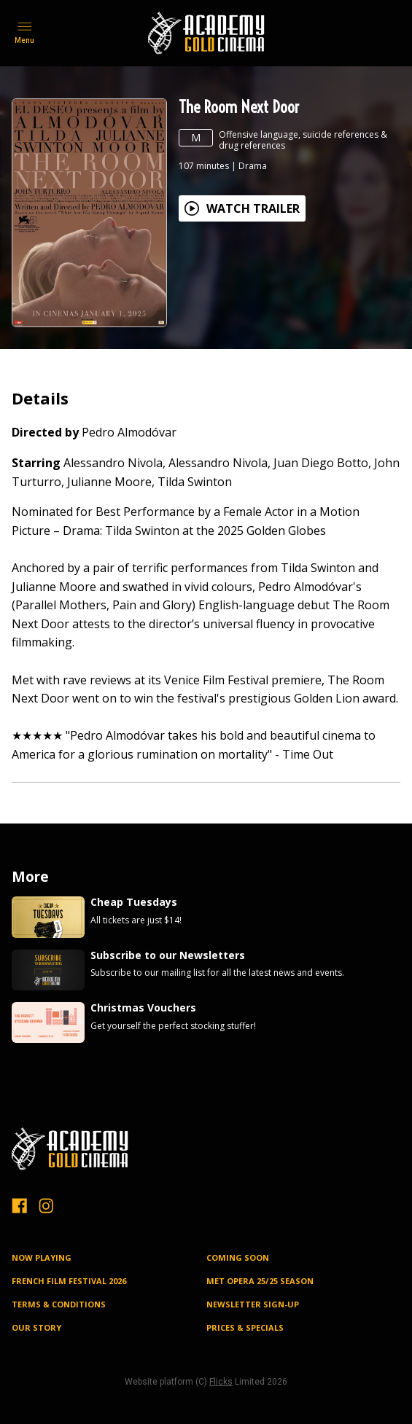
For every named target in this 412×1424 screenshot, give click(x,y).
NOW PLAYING (41, 1257)
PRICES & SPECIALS (245, 1327)
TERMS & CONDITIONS (59, 1304)
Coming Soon (237, 1257)
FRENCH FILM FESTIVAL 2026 (69, 1280)
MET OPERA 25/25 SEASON (260, 1280)
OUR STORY (36, 1327)
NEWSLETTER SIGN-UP (252, 1304)
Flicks (221, 1382)
